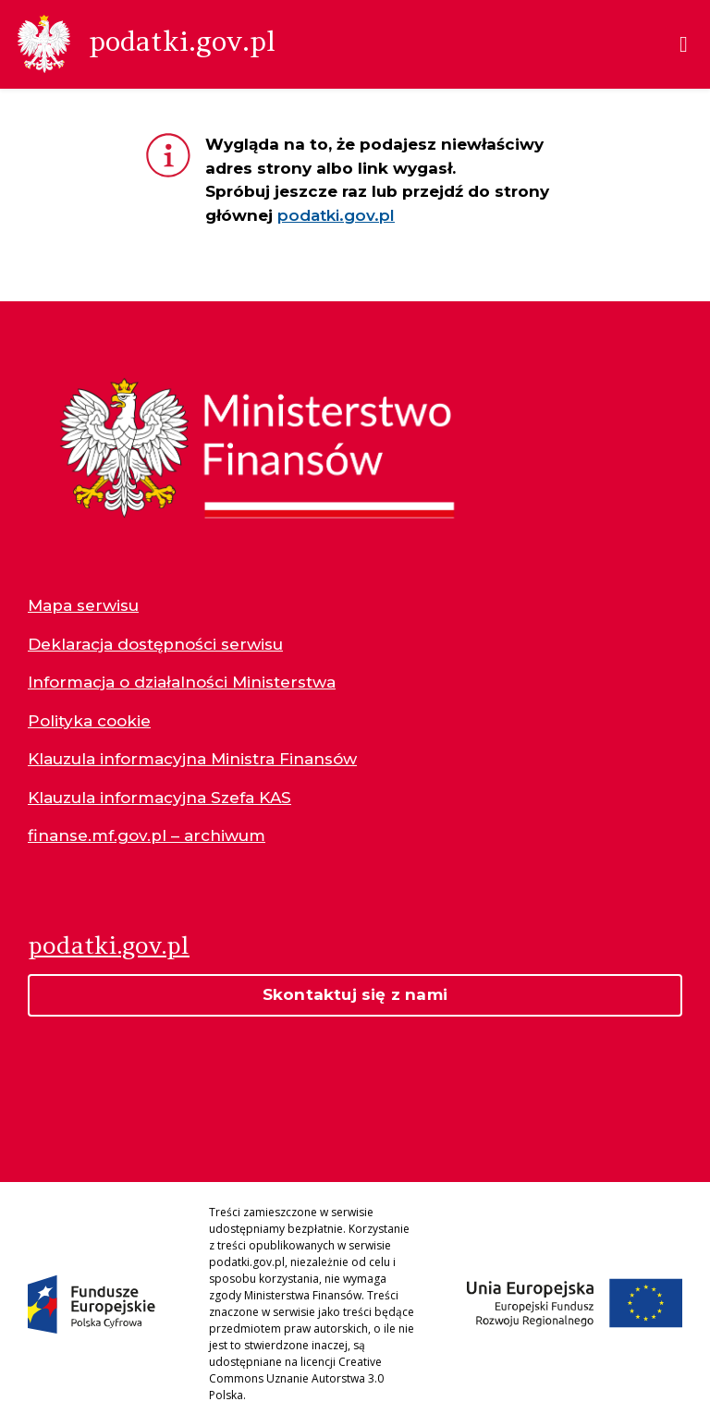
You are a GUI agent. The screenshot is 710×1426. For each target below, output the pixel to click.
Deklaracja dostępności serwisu (155, 644)
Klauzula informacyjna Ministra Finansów (192, 759)
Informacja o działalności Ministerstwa (182, 682)
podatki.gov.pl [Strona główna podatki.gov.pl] (109, 945)
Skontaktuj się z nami (355, 994)
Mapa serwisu (83, 605)
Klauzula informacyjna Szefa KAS (159, 797)
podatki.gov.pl (336, 215)
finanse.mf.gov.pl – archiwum (146, 835)
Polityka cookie (89, 721)
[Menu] (684, 44)
